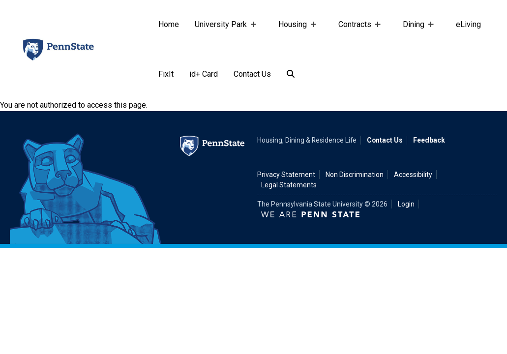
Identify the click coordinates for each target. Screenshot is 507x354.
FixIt (166, 74)
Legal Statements (289, 185)
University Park (223, 34)
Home (168, 24)
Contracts (356, 34)
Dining (415, 34)
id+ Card (203, 74)
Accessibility (413, 174)
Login (406, 204)
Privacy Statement (286, 174)
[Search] (290, 74)
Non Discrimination (355, 174)
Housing (294, 34)
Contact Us (252, 74)
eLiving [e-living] (468, 24)
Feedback (429, 140)
